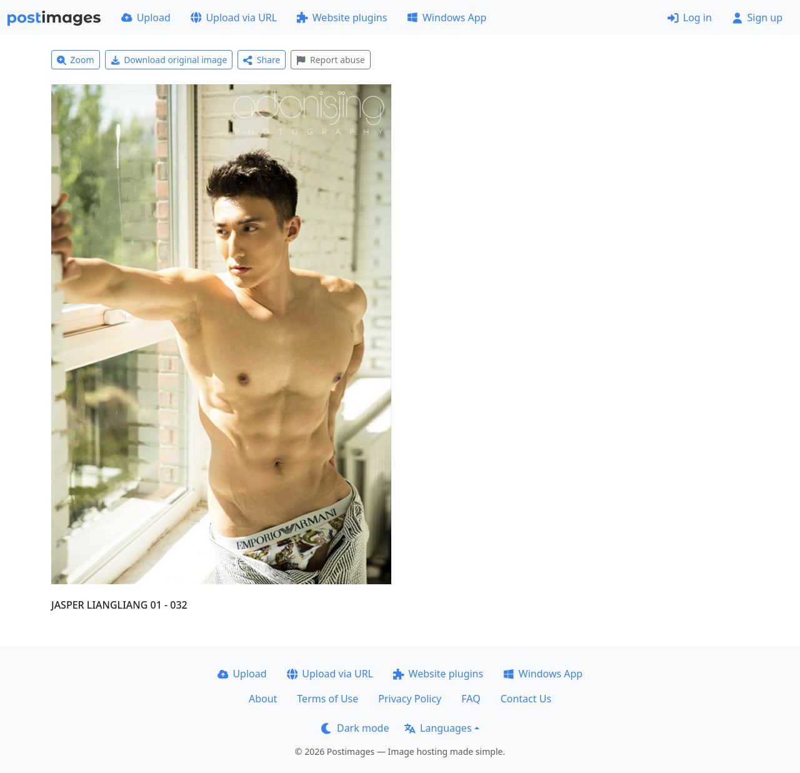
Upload (146, 17)
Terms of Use (327, 699)
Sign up (757, 17)
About (263, 699)
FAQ (470, 699)
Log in (690, 17)
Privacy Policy (409, 699)
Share (261, 60)
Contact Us (526, 699)
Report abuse (330, 60)
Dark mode (355, 728)
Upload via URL (234, 17)
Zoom (75, 60)
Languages (437, 728)
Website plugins (342, 17)
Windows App (446, 17)
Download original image (169, 60)
